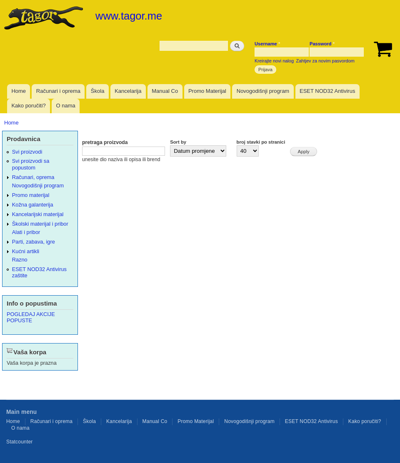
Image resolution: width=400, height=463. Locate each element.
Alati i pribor (26, 232)
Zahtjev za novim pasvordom (325, 60)
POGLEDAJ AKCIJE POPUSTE (31, 317)
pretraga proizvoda (105, 142)
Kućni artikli (25, 251)
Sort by (178, 141)
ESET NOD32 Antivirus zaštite (39, 272)
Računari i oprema (58, 91)
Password (322, 43)
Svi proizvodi (27, 152)
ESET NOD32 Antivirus (327, 91)
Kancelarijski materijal (38, 214)
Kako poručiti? (28, 105)
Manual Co (165, 91)
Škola (98, 91)
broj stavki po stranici (261, 141)
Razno (20, 259)
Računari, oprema (33, 177)
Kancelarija (128, 91)
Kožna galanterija (32, 205)
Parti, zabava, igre (33, 242)
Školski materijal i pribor (40, 224)
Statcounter (19, 442)
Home (18, 91)
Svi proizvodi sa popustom (31, 164)
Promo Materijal (207, 91)
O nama (65, 105)
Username (267, 43)
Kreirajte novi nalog (274, 60)
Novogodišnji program (263, 91)
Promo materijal (31, 195)
